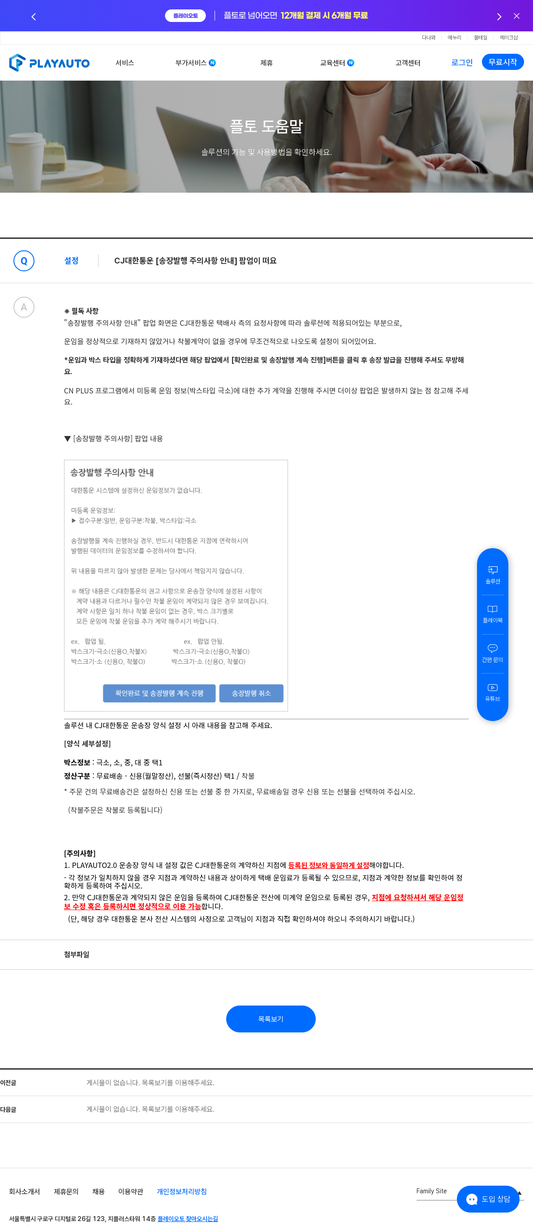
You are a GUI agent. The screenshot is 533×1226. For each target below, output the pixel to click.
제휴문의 (66, 1191)
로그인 (462, 62)
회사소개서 (24, 1191)
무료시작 (503, 62)
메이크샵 (509, 38)
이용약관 (130, 1191)
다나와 (428, 38)
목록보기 (271, 1019)
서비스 (125, 63)
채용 (98, 1191)
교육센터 (332, 63)
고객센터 (408, 63)
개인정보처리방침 (182, 1191)
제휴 (266, 63)
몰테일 (480, 38)
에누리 (454, 38)
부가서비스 (191, 63)
